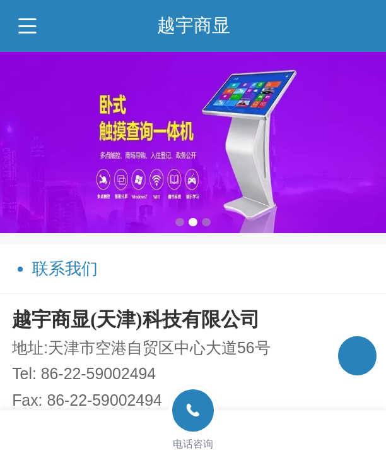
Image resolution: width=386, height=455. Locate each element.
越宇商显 (193, 25)
